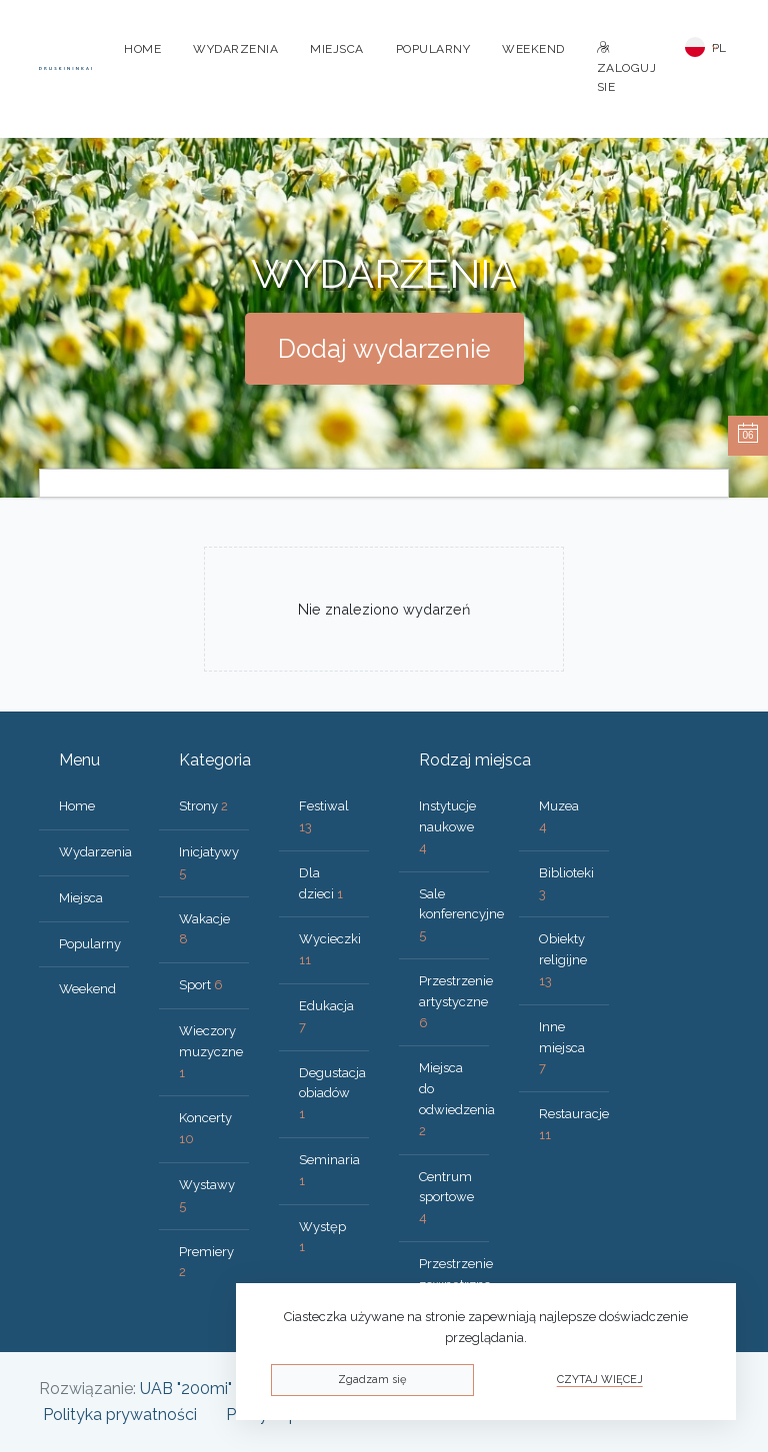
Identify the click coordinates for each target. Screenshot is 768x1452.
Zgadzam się (372, 1379)
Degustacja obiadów (332, 1093)
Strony (203, 805)
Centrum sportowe (446, 1197)
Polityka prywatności (120, 1414)
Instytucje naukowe (447, 826)
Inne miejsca (562, 1047)
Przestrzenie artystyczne (456, 1001)
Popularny (433, 49)
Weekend (533, 49)
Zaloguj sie (627, 68)
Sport (201, 984)
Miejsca (337, 49)
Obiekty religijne (563, 959)
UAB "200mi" (186, 1388)
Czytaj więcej (600, 1379)
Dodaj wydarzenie (384, 349)
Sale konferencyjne (461, 914)
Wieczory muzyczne (211, 1051)
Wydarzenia (235, 49)
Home (142, 49)
